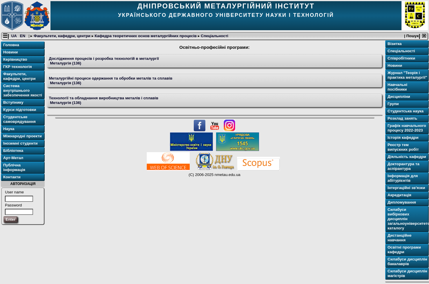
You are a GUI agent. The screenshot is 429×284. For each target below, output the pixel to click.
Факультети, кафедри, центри (61, 36)
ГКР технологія (17, 66)
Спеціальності (214, 36)
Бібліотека (13, 150)
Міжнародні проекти (22, 136)
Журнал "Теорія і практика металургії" (407, 75)
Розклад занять (402, 118)
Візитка (395, 44)
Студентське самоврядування (19, 119)
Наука (9, 129)
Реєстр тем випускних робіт (403, 147)
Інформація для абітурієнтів (403, 178)
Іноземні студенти (20, 143)
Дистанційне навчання (400, 237)
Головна (11, 45)
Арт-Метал (13, 158)
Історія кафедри (403, 137)
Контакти (12, 177)
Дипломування (402, 202)
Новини (10, 52)
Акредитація (399, 195)
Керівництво (15, 59)
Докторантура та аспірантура (403, 166)
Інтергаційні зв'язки (406, 188)
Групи (393, 104)
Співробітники (401, 58)
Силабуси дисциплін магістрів (407, 273)
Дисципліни (399, 96)
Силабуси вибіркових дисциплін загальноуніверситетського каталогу (408, 218)
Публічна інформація (14, 167)
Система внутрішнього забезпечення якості (22, 90)
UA (14, 36)
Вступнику (13, 102)
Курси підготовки (19, 109)
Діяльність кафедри (407, 156)
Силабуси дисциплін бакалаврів (407, 261)
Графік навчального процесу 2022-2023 (407, 127)
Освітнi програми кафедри (404, 249)
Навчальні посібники (397, 86)
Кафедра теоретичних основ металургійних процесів (146, 36)
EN (23, 36)
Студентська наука (405, 111)
